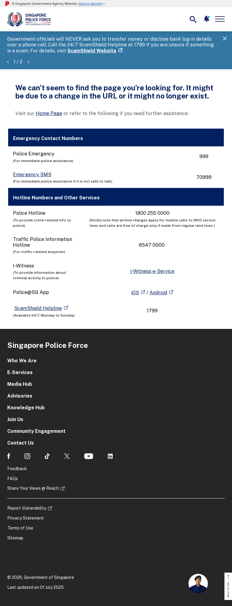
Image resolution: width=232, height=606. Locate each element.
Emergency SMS (32, 174)
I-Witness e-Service (152, 271)
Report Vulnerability (26, 508)
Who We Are (22, 361)
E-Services (20, 372)
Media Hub (19, 384)
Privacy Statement (25, 518)
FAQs (12, 478)
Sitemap (15, 538)
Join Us (15, 419)
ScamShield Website (91, 51)
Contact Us (20, 443)
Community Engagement (36, 431)
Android (158, 292)
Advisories (19, 396)
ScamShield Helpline (38, 308)
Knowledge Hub (26, 408)
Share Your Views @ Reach (33, 488)
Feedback (17, 468)
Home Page (49, 113)
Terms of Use (20, 528)
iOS (135, 292)
